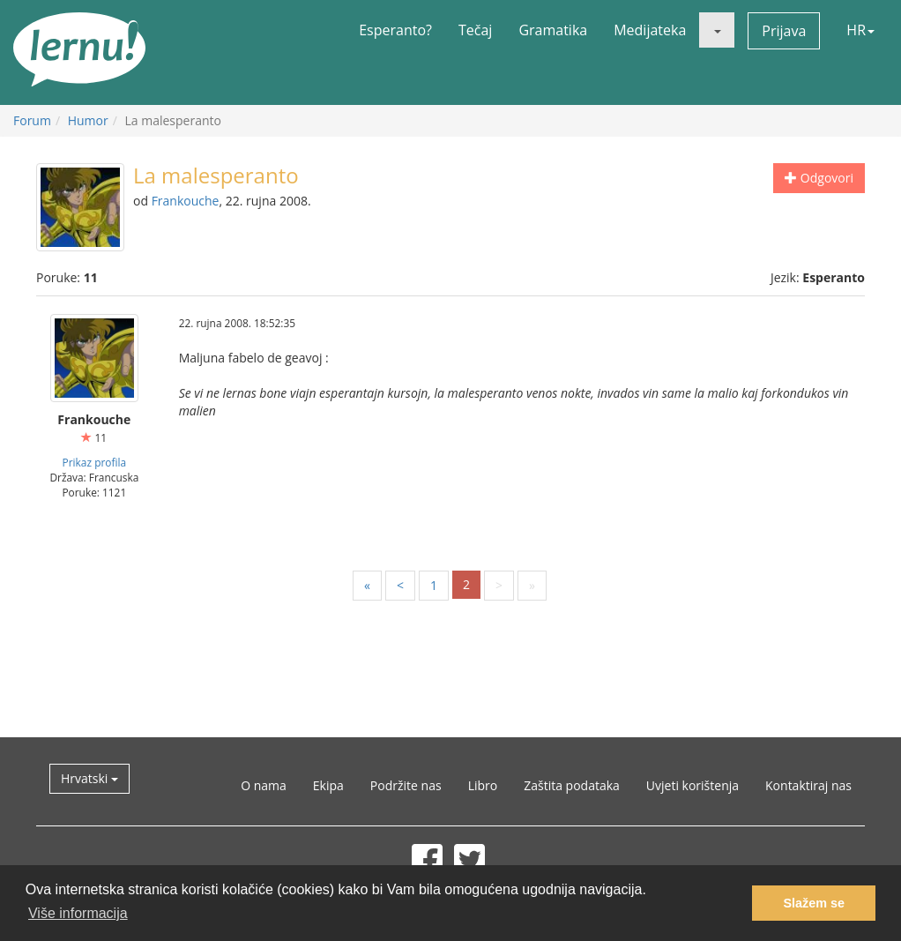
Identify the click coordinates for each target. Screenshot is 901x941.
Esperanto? (395, 30)
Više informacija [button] (78, 913)
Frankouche (186, 200)
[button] (716, 30)
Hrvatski (89, 778)
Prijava (784, 31)
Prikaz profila (94, 462)
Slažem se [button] (814, 903)
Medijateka (650, 30)
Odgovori (819, 177)
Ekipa (328, 785)
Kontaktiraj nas (808, 785)
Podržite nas (406, 785)
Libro (483, 785)
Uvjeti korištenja (692, 785)
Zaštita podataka (572, 785)
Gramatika (552, 30)
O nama (264, 785)
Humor (88, 120)
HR (860, 30)
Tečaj (475, 30)
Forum (32, 120)
